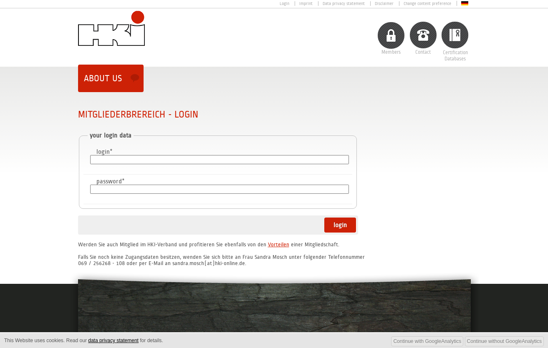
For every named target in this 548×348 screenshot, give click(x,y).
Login (284, 3)
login (103, 151)
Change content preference (427, 3)
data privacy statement (113, 340)
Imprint (306, 3)
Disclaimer (384, 3)
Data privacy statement (344, 3)
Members (391, 52)
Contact (423, 52)
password (109, 181)
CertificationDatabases (455, 56)
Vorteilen (278, 244)
